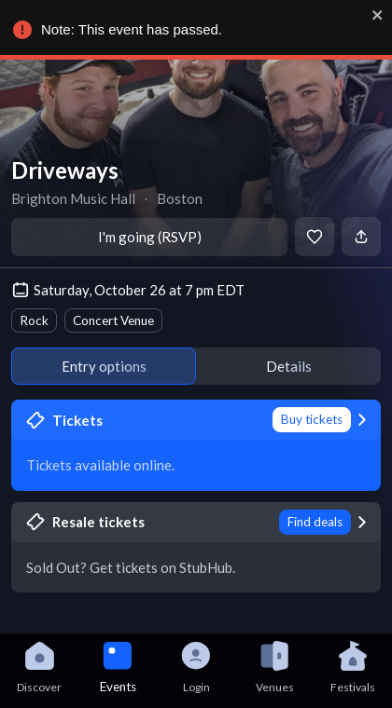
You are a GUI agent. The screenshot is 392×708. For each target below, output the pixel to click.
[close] (374, 14)
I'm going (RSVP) (150, 236)
